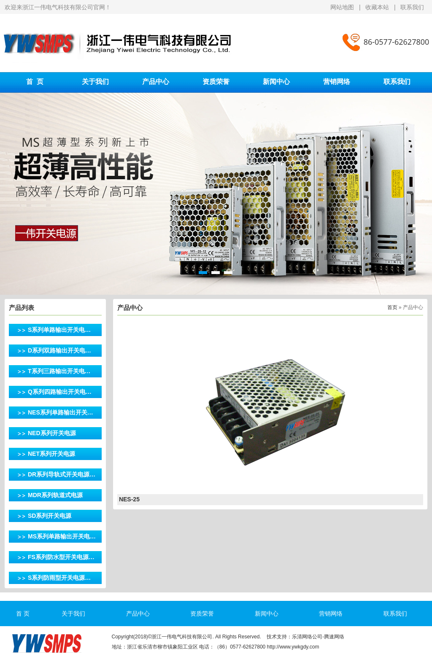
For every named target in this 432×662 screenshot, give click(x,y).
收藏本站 (377, 7)
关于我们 (95, 81)
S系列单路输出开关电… (59, 329)
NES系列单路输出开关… (60, 412)
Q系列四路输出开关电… (60, 391)
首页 (392, 307)
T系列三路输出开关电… (59, 371)
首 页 (34, 81)
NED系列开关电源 (52, 433)
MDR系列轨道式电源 (55, 495)
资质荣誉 (216, 81)
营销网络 (336, 81)
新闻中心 (276, 81)
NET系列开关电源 (51, 453)
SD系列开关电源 (49, 515)
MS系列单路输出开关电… (62, 536)
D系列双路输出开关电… (59, 350)
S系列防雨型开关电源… (59, 577)
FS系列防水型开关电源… (61, 557)
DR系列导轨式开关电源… (61, 474)
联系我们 (412, 7)
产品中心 (155, 81)
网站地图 (343, 7)
